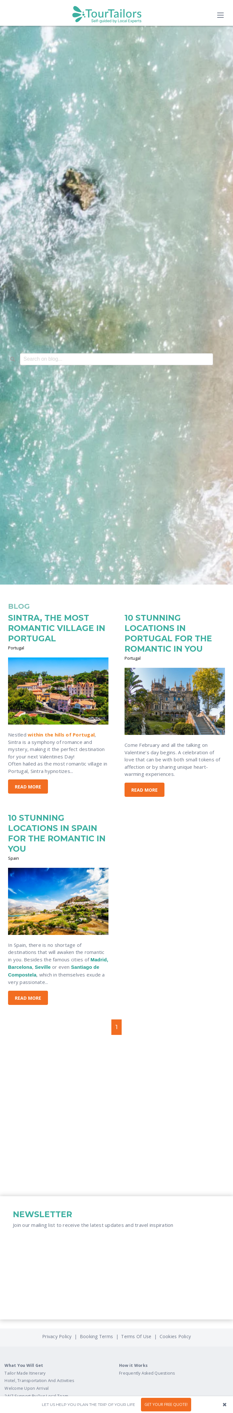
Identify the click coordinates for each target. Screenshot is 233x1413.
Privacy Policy (57, 1336)
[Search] (12, 360)
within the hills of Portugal (61, 734)
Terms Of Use (135, 1336)
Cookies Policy (175, 1336)
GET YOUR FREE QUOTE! (166, 1404)
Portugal (16, 648)
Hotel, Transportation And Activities (39, 1380)
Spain (13, 858)
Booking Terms (96, 1336)
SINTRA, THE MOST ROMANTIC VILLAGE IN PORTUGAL (56, 628)
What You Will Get (24, 1365)
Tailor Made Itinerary (25, 1373)
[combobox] (116, 359)
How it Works (133, 1365)
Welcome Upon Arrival (27, 1388)
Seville (43, 967)
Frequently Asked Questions (147, 1373)
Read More (28, 787)
